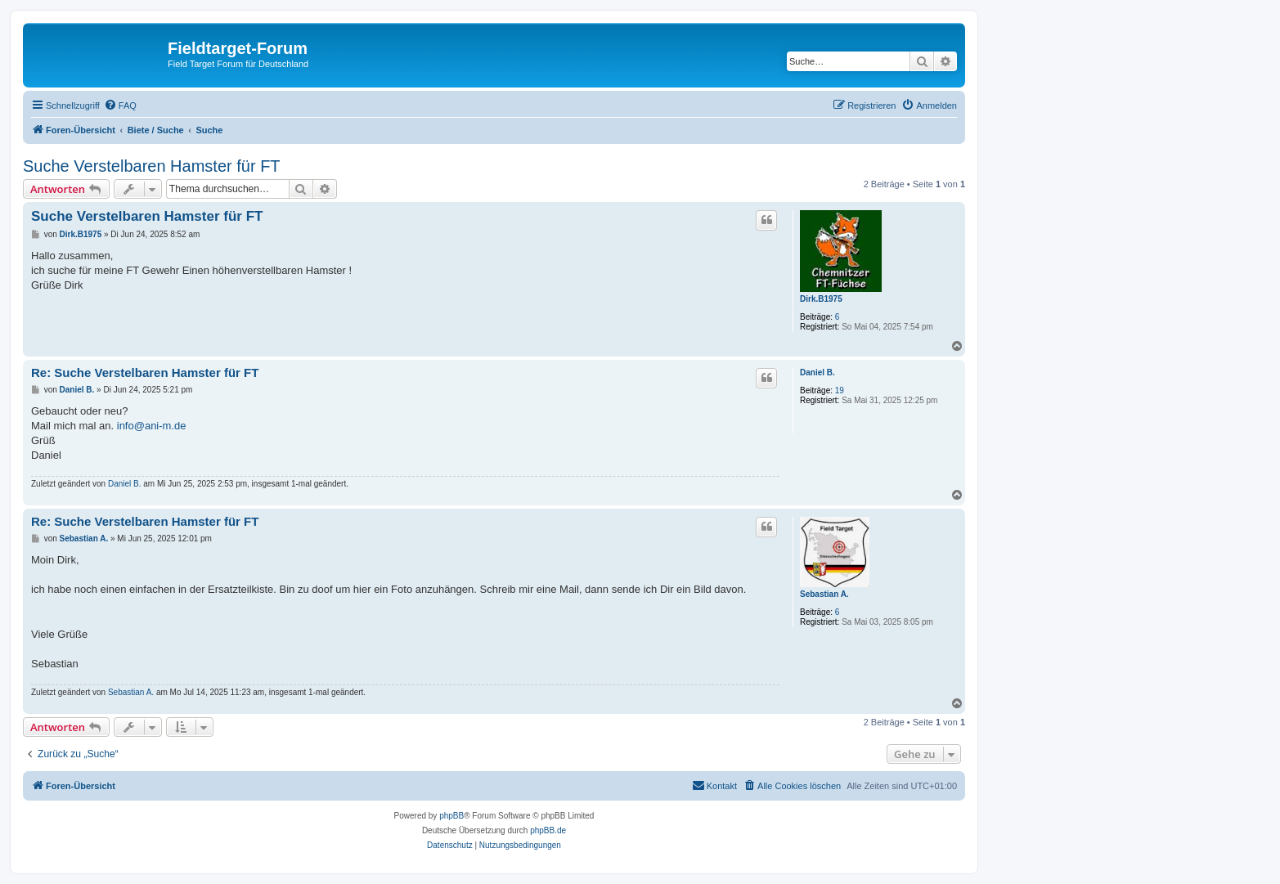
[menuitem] (120, 105)
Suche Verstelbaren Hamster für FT (152, 166)
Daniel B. (817, 372)
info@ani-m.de (151, 426)
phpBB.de (548, 830)
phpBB (451, 815)
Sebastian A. (824, 594)
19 (839, 390)
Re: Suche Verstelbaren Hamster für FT (144, 372)
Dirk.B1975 (821, 298)
